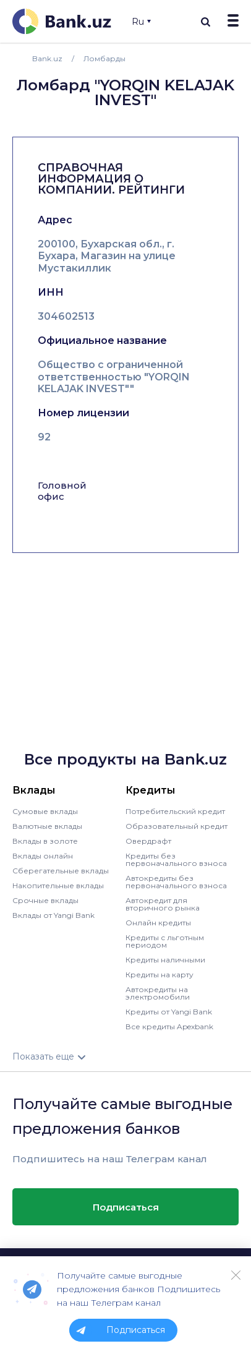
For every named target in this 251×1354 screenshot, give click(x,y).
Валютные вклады (47, 826)
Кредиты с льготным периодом (165, 941)
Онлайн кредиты (158, 922)
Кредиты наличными (165, 959)
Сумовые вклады (45, 811)
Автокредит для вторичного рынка (163, 904)
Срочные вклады (45, 900)
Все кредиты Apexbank (169, 1026)
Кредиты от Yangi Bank (169, 1011)
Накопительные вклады (58, 885)
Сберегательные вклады (60, 870)
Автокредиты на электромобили (158, 993)
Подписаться (126, 1207)
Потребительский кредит (175, 811)
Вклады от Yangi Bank (53, 915)
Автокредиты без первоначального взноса (176, 881)
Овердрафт (148, 841)
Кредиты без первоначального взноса (176, 859)
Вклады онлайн (42, 855)
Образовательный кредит (177, 826)
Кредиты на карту (160, 974)
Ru (141, 21)
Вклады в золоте (45, 841)
